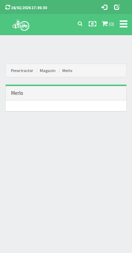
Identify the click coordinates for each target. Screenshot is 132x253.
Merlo (67, 70)
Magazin (48, 70)
